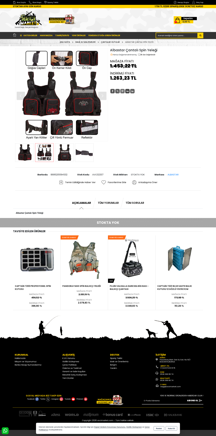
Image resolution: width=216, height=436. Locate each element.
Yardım (113, 368)
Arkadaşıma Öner (144, 182)
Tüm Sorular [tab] (135, 203)
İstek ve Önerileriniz (119, 361)
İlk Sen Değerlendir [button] (146, 54)
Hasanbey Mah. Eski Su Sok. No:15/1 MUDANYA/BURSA (175, 360)
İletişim (113, 364)
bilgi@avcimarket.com (170, 386)
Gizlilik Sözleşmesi (70, 361)
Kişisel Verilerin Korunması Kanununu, (110, 427)
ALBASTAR (173, 174)
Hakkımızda (46, 35)
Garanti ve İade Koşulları (73, 371)
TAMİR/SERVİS (62, 35)
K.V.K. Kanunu (68, 358)
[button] (102, 96)
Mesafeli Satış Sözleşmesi (74, 374)
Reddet (159, 429)
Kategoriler (28, 35)
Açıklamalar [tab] (81, 203)
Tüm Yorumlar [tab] (108, 203)
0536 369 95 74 (166, 374)
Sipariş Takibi (116, 358)
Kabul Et (171, 429)
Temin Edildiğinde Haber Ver (77, 182)
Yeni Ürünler (68, 378)
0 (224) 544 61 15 (167, 368)
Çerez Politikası (69, 364)
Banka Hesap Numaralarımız (28, 364)
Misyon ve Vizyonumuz (26, 361)
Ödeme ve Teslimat (72, 368)
